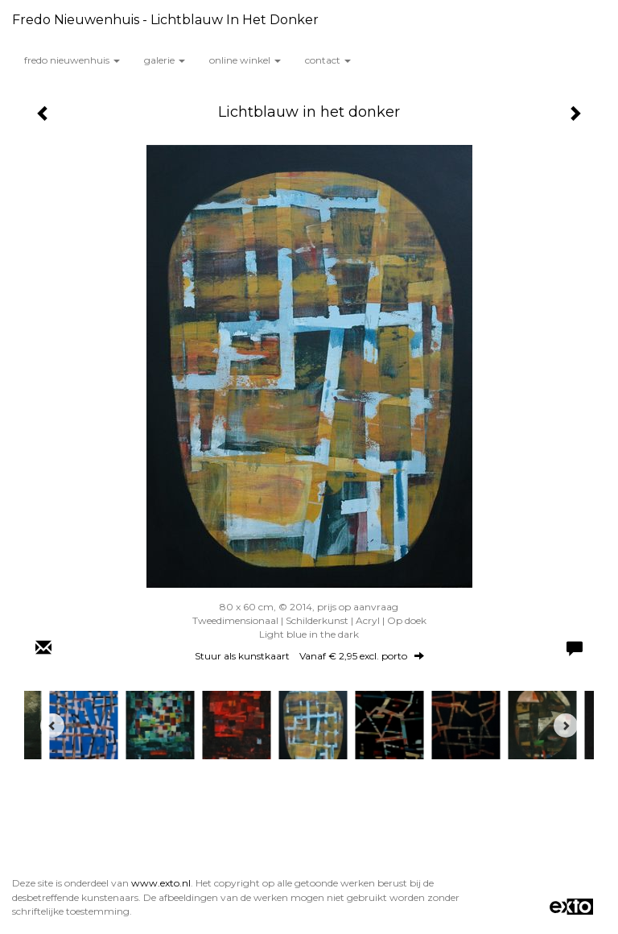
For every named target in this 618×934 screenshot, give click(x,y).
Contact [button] (328, 60)
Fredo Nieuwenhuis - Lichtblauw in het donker (165, 19)
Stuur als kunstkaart (309, 656)
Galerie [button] (164, 60)
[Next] (566, 725)
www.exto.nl (161, 883)
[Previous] (52, 725)
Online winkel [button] (245, 60)
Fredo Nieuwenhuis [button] (72, 60)
